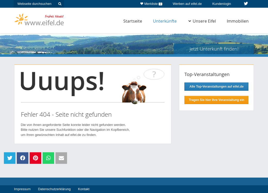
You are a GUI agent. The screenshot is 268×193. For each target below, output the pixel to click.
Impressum (22, 189)
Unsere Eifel (202, 21)
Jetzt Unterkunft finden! (214, 49)
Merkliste (151, 3)
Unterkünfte (165, 21)
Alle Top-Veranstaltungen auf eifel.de (217, 86)
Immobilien (238, 21)
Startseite (132, 21)
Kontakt (84, 189)
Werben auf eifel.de (187, 4)
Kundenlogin (221, 4)
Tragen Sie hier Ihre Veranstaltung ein (216, 100)
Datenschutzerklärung (54, 189)
